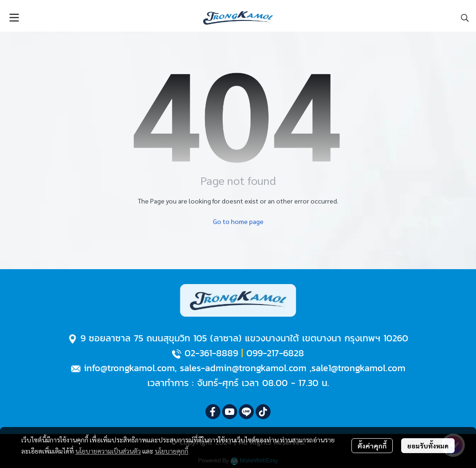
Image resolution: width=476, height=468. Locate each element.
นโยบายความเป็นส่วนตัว (108, 451)
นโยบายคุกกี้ (171, 451)
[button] (464, 17)
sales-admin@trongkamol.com (243, 368)
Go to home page (238, 221)
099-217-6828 (275, 353)
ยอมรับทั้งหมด (428, 445)
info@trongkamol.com (129, 368)
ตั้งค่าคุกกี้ (372, 445)
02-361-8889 (211, 353)
